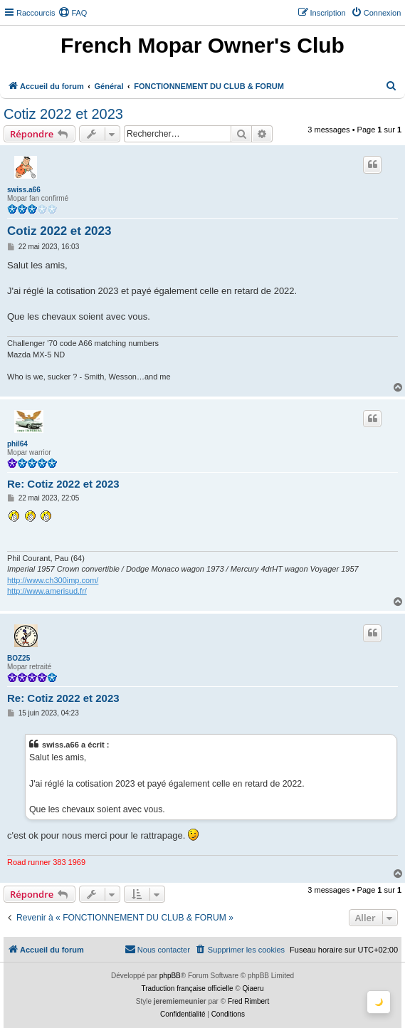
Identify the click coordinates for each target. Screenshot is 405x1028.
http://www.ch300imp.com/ (52, 580)
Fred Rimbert (248, 1001)
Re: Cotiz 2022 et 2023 (63, 484)
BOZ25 (18, 658)
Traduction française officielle (187, 988)
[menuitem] (72, 12)
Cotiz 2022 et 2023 (63, 114)
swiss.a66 (24, 190)
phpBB (170, 976)
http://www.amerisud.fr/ (47, 591)
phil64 (17, 444)
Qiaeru (252, 988)
